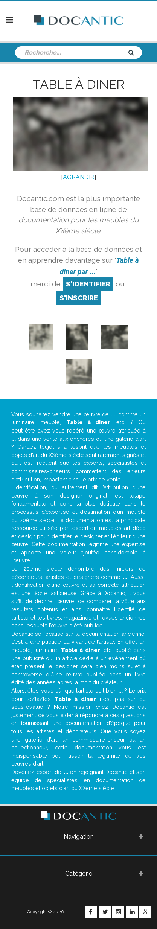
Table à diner (78, 84)
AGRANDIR (79, 177)
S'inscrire (78, 298)
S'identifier (88, 284)
